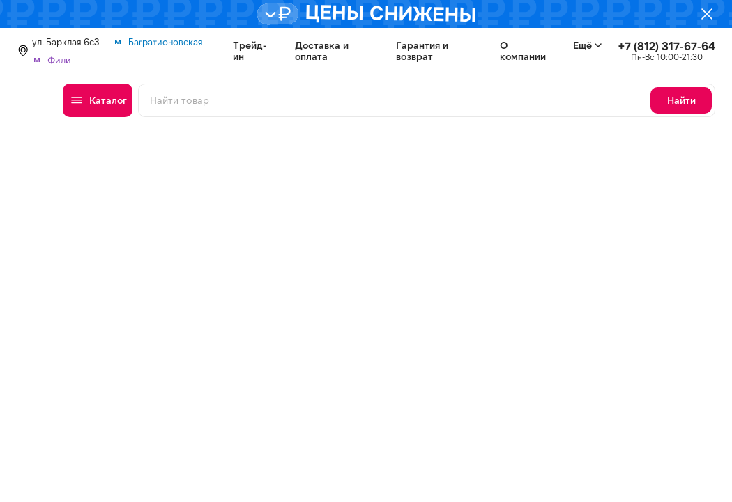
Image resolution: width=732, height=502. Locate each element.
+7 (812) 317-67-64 (666, 45)
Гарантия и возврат (422, 51)
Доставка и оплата (322, 51)
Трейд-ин (249, 51)
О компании (523, 51)
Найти (681, 100)
